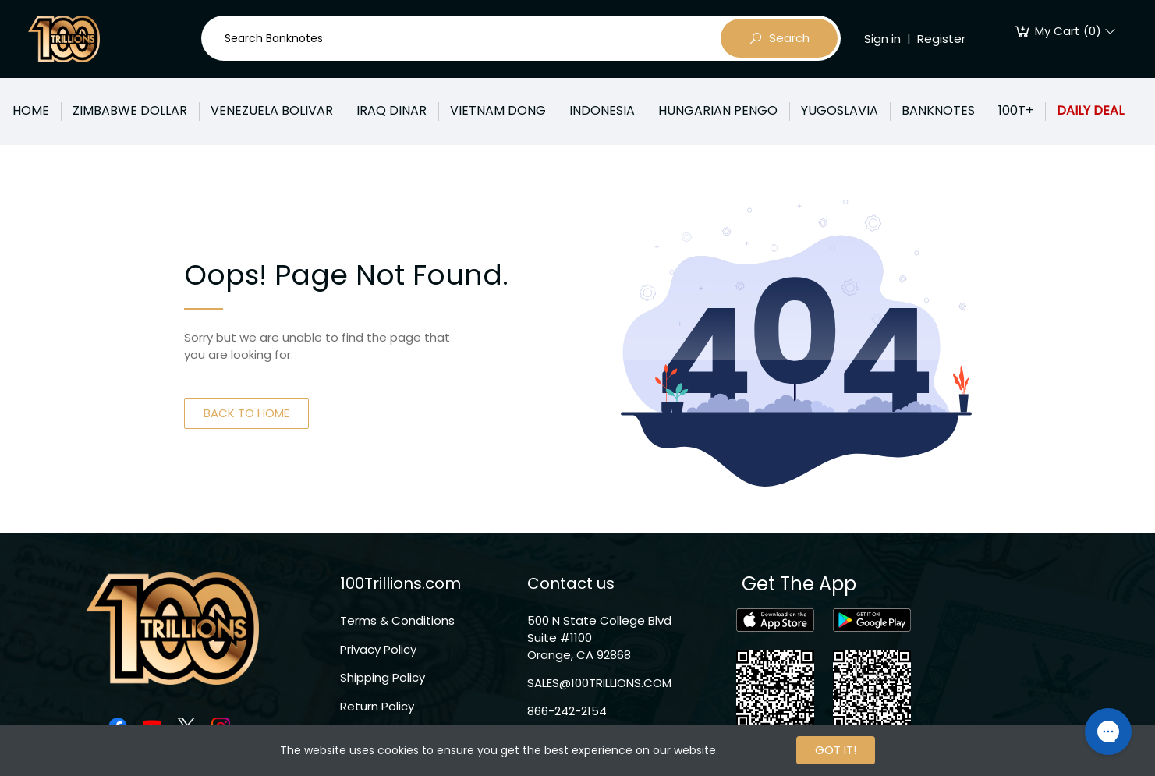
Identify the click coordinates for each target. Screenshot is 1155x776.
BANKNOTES (938, 110)
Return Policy (377, 706)
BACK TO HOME (246, 413)
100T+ (1015, 110)
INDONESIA (602, 110)
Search (779, 38)
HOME (30, 110)
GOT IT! (835, 750)
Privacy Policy (378, 649)
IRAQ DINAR (391, 110)
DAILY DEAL (1090, 110)
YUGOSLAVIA (839, 110)
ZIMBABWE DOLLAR (130, 110)
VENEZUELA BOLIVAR (272, 110)
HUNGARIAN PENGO (718, 110)
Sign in (882, 38)
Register (941, 38)
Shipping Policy (382, 677)
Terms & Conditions (397, 620)
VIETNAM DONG (498, 110)
